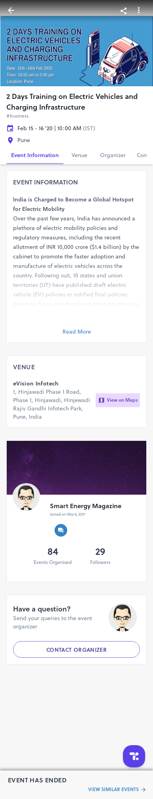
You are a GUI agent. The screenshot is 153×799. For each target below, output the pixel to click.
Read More (76, 332)
